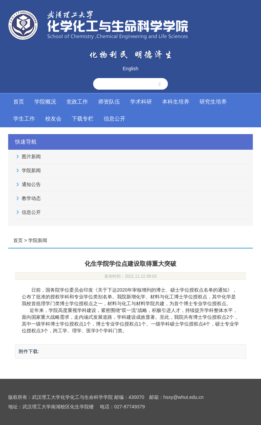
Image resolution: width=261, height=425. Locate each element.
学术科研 (141, 102)
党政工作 (77, 102)
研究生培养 (213, 102)
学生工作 (24, 119)
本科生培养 (175, 102)
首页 (18, 102)
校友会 (53, 119)
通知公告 (31, 184)
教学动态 (31, 198)
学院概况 (45, 102)
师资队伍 (109, 102)
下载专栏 (82, 119)
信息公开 (114, 119)
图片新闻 (31, 156)
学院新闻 (31, 170)
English (130, 68)
